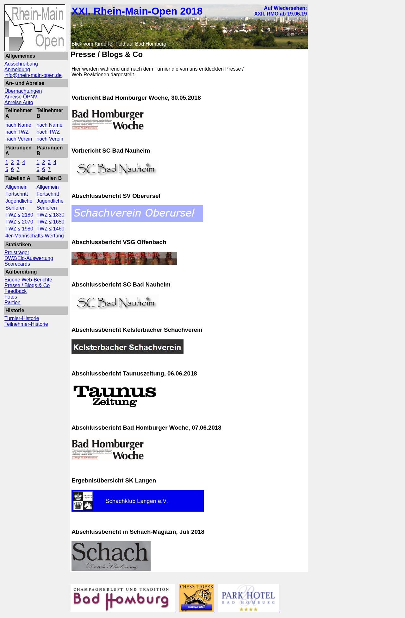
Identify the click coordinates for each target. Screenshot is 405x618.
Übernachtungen (23, 91)
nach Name (18, 125)
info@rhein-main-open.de (33, 75)
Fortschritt (16, 194)
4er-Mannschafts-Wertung (34, 235)
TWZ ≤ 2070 (19, 221)
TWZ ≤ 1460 (51, 228)
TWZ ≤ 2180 (19, 215)
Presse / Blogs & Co (27, 285)
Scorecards (17, 264)
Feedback (15, 291)
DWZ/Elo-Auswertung (28, 258)
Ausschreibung (21, 63)
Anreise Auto (18, 102)
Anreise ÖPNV (20, 96)
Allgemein (16, 187)
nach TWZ (17, 132)
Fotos (10, 297)
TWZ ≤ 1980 (19, 228)
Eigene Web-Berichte (28, 279)
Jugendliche (18, 201)
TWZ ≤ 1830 (51, 215)
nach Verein (18, 139)
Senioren (15, 208)
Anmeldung (17, 69)
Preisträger (16, 252)
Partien (12, 302)
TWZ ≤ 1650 (51, 221)
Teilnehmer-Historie (26, 324)
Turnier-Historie (21, 318)
